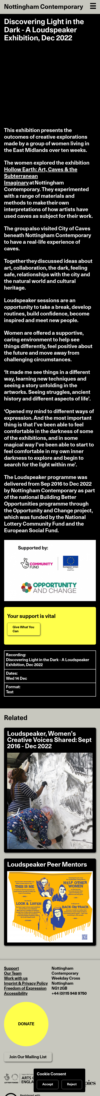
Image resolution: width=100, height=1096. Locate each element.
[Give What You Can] (23, 629)
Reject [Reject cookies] (72, 1084)
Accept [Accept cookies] (47, 1084)
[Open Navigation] (93, 5)
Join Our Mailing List (27, 1057)
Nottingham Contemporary (43, 7)
